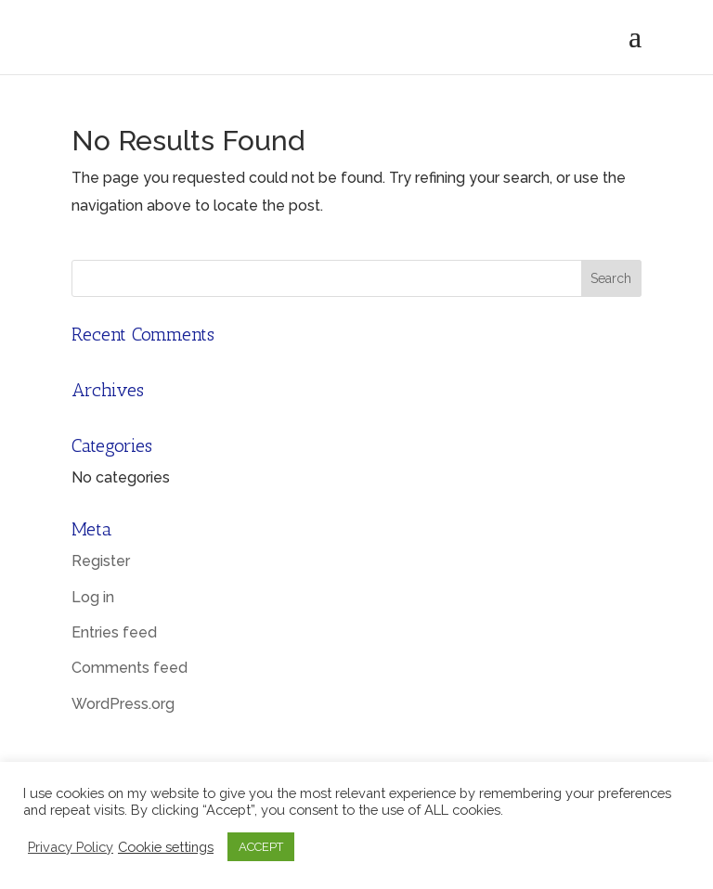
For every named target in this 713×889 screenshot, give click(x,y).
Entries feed (114, 632)
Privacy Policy (70, 847)
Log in (92, 597)
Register (100, 561)
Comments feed (129, 667)
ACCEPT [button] (261, 847)
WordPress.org (123, 704)
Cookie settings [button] (166, 847)
